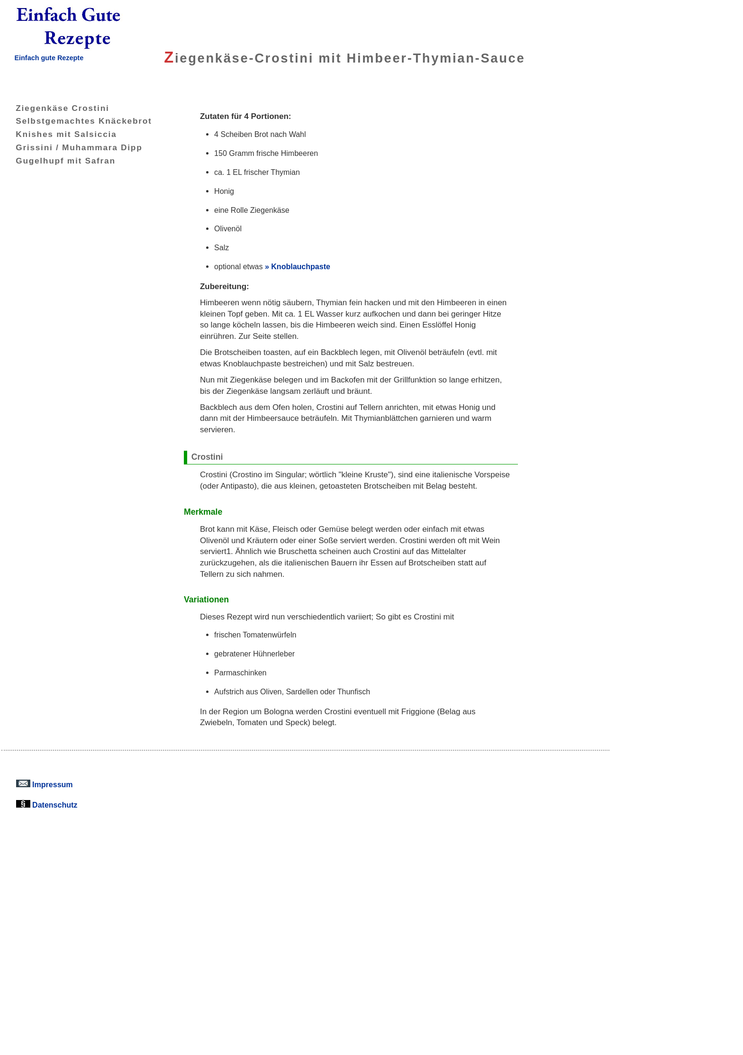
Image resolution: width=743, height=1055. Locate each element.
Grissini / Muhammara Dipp (71, 147)
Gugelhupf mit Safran (58, 160)
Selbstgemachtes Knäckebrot (76, 121)
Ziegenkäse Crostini (55, 108)
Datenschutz (47, 804)
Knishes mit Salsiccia (59, 134)
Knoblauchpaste (300, 266)
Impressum (44, 784)
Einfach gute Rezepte (48, 58)
